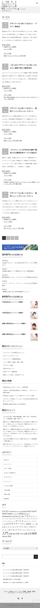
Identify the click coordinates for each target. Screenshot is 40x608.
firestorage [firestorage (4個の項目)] (18, 511)
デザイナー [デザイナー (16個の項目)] (14, 524)
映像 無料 (7, 441)
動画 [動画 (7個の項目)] (13, 534)
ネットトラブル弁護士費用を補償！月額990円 (16, 576)
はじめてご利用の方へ (10, 473)
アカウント (18, 182)
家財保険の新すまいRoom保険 (11, 579)
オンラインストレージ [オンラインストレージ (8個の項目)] (17, 519)
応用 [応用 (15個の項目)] (30, 534)
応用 (21, 55)
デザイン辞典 (7, 53)
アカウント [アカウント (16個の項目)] (29, 516)
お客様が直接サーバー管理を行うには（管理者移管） (18, 271)
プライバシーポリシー (24, 592)
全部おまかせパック (8, 368)
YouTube (11, 182)
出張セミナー (13, 591)
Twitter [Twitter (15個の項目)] (10, 514)
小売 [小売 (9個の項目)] (21, 534)
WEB (5, 55)
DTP (5, 97)
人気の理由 (7, 490)
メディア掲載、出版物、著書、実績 (13, 362)
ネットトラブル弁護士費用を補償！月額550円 (16, 570)
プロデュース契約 (8, 365)
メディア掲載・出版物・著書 (26, 591)
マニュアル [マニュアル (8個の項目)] (26, 530)
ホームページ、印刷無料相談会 (12, 359)
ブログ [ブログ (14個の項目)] (32, 527)
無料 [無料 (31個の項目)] (34, 533)
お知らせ (6, 460)
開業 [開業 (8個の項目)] (9, 536)
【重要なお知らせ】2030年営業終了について (16, 291)
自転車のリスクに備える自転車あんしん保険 (15, 582)
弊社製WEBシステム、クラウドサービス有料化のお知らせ (20, 277)
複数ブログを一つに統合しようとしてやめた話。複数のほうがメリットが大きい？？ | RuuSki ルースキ (20, 424)
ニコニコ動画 (31, 182)
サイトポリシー (12, 592)
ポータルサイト (8, 477)
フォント (14, 228)
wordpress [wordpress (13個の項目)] (6, 516)
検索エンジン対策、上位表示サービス (13, 375)
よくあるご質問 (8, 485)
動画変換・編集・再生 (14, 418)
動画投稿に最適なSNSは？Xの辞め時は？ (15, 404)
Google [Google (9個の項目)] (24, 511)
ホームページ (7, 481)
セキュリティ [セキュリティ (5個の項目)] (27, 521)
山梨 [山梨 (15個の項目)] (25, 534)
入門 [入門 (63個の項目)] (5, 533)
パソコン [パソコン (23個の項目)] (23, 526)
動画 (17, 184)
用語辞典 (6, 498)
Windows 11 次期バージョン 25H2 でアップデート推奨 (18, 395)
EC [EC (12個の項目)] (7, 511)
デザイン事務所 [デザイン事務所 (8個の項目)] (25, 524)
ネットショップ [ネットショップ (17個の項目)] (11, 527)
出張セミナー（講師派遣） (10, 371)
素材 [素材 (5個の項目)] (6, 536)
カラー (18, 97)
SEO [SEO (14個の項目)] (29, 511)
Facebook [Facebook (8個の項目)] (12, 511)
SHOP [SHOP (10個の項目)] (34, 511)
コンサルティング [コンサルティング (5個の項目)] (10, 521)
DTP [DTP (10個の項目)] (4, 511)
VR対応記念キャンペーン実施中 (12, 302)
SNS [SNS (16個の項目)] (4, 514)
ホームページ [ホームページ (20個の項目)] (15, 530)
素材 (20, 140)
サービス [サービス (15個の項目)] (20, 521)
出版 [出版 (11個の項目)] (10, 534)
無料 (24, 55)
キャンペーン (7, 464)
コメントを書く (8, 49)
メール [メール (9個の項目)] (32, 530)
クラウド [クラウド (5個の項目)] (27, 519)
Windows (12, 97)
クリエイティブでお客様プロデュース (13, 352)
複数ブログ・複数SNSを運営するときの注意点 (16, 422)
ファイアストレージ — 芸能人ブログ (21, 446)
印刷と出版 (7, 494)
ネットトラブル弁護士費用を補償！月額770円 (16, 573)
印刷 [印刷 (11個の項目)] (17, 534)
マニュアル (9, 184)
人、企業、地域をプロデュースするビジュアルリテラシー (20, 605)
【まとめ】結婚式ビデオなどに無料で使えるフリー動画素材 (20, 439)
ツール (28, 97)
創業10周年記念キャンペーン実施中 (14, 323)
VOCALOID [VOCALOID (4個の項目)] (16, 514)
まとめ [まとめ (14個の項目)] (21, 516)
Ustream (6, 182)
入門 (14, 184)
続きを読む (6, 45)
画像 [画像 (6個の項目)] (3, 536)
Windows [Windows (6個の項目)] (26, 514)
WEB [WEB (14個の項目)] (21, 514)
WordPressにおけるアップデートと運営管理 (15, 387)
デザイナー (16, 55)
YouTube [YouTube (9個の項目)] (14, 516)
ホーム (6, 591)
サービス (9, 55)
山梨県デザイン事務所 (10, 47)
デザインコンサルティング (10, 356)
